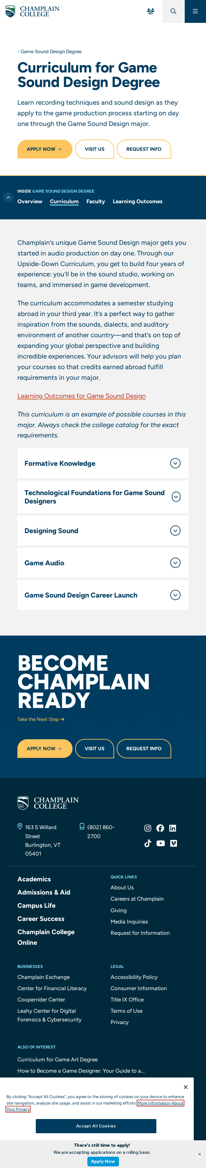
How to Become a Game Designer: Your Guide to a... (81, 1070)
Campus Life (36, 905)
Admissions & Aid (44, 892)
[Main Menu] (193, 12)
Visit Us (94, 149)
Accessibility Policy (134, 977)
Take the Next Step (41, 719)
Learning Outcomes (137, 201)
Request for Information (140, 933)
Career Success (40, 918)
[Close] (186, 1087)
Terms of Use (126, 1011)
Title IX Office (127, 999)
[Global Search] (167, 12)
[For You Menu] (140, 12)
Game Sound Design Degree (51, 51)
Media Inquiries (129, 921)
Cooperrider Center (41, 999)
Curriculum (64, 201)
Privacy (120, 1022)
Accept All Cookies (97, 1126)
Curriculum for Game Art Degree (57, 1059)
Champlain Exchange (43, 977)
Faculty (95, 201)
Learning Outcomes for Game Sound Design (83, 396)
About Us (122, 887)
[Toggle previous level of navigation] (8, 193)
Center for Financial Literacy (52, 988)
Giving (119, 910)
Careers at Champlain (137, 898)
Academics (34, 879)
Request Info (144, 149)
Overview (29, 201)
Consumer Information (139, 988)
